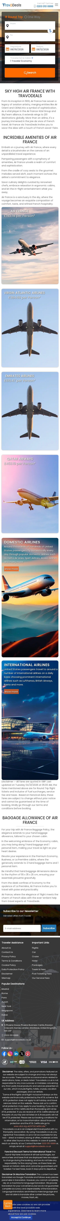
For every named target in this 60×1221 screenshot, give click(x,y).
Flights (35, 947)
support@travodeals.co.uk (18, 1039)
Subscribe (49, 928)
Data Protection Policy (13, 969)
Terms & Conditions (12, 960)
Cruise (35, 956)
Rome (5, 993)
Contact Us (7, 952)
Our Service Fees (41, 978)
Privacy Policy (9, 956)
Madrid (5, 989)
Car (34, 952)
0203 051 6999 (43, 6)
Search (30, 72)
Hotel (34, 960)
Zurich (5, 1001)
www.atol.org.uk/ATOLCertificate (29, 1126)
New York (6, 1006)
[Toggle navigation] (56, 4)
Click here (26, 1210)
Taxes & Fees (39, 969)
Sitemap (6, 978)
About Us (6, 947)
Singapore (7, 1010)
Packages (37, 965)
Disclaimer (7, 973)
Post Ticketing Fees (42, 973)
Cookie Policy (9, 965)
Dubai (5, 1014)
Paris (4, 997)
